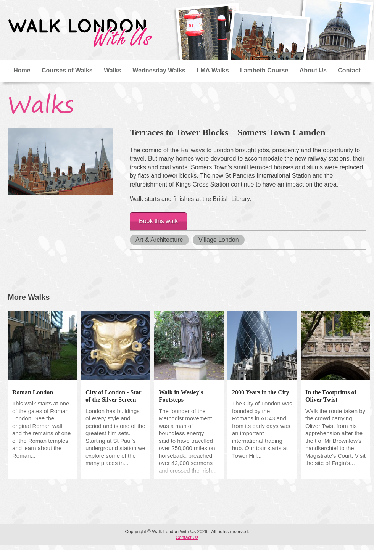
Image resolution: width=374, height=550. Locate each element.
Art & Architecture (159, 239)
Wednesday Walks (158, 70)
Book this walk (158, 221)
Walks (112, 70)
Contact (349, 70)
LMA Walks (213, 70)
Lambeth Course (264, 70)
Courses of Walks (67, 70)
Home (21, 70)
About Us (313, 70)
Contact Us (187, 537)
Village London (218, 239)
